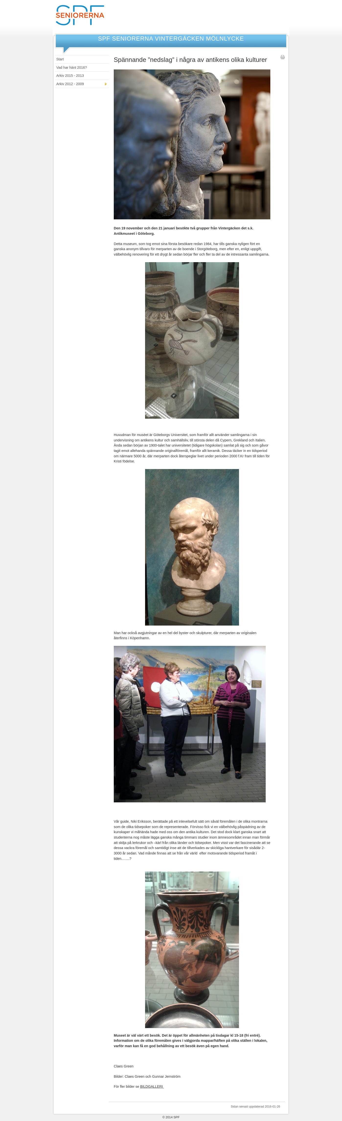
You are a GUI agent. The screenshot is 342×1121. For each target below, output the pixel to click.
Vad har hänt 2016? (71, 67)
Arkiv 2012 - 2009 (70, 84)
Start (60, 59)
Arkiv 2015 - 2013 (70, 76)
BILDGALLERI (152, 1086)
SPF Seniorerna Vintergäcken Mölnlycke (171, 38)
